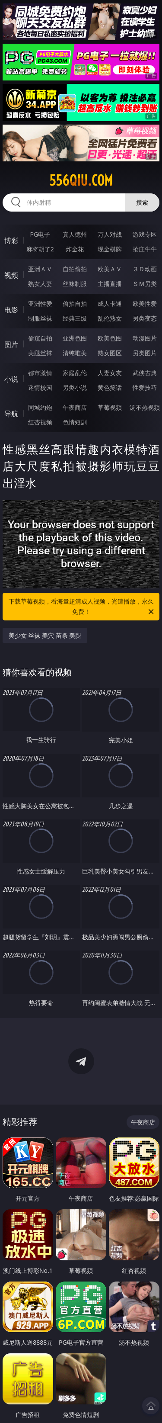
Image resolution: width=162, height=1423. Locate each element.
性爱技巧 (145, 387)
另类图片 (145, 353)
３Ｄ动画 (145, 269)
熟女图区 (110, 353)
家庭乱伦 (75, 373)
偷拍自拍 (75, 303)
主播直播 (110, 283)
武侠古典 (145, 373)
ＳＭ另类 (145, 283)
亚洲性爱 (40, 303)
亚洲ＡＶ (40, 269)
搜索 (142, 202)
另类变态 (145, 318)
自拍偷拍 (75, 269)
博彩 (11, 240)
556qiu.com (81, 180)
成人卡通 (110, 303)
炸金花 (75, 249)
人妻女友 (110, 373)
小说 (11, 379)
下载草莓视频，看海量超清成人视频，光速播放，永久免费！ (82, 607)
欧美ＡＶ (110, 269)
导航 (11, 413)
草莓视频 (110, 407)
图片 (11, 344)
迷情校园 (40, 387)
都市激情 (40, 373)
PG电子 (40, 234)
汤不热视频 (145, 407)
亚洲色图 (75, 338)
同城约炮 (40, 407)
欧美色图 (110, 338)
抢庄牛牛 (145, 249)
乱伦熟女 (110, 318)
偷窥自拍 (40, 338)
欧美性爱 (145, 303)
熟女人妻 (40, 283)
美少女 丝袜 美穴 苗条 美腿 (45, 635)
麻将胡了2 (40, 249)
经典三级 (75, 318)
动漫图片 (145, 338)
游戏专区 (145, 234)
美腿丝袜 (40, 353)
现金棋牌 (110, 249)
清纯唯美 (75, 353)
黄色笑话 (110, 387)
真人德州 (75, 234)
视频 (11, 275)
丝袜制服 (75, 283)
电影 (11, 310)
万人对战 (110, 234)
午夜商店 (75, 407)
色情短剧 (75, 422)
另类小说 (75, 387)
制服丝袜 (40, 318)
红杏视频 (40, 422)
